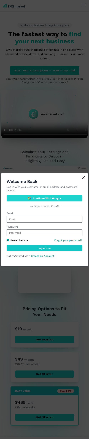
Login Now (44, 248)
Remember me (17, 240)
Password (12, 226)
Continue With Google (44, 198)
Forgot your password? (68, 240)
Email (10, 213)
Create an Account (42, 255)
